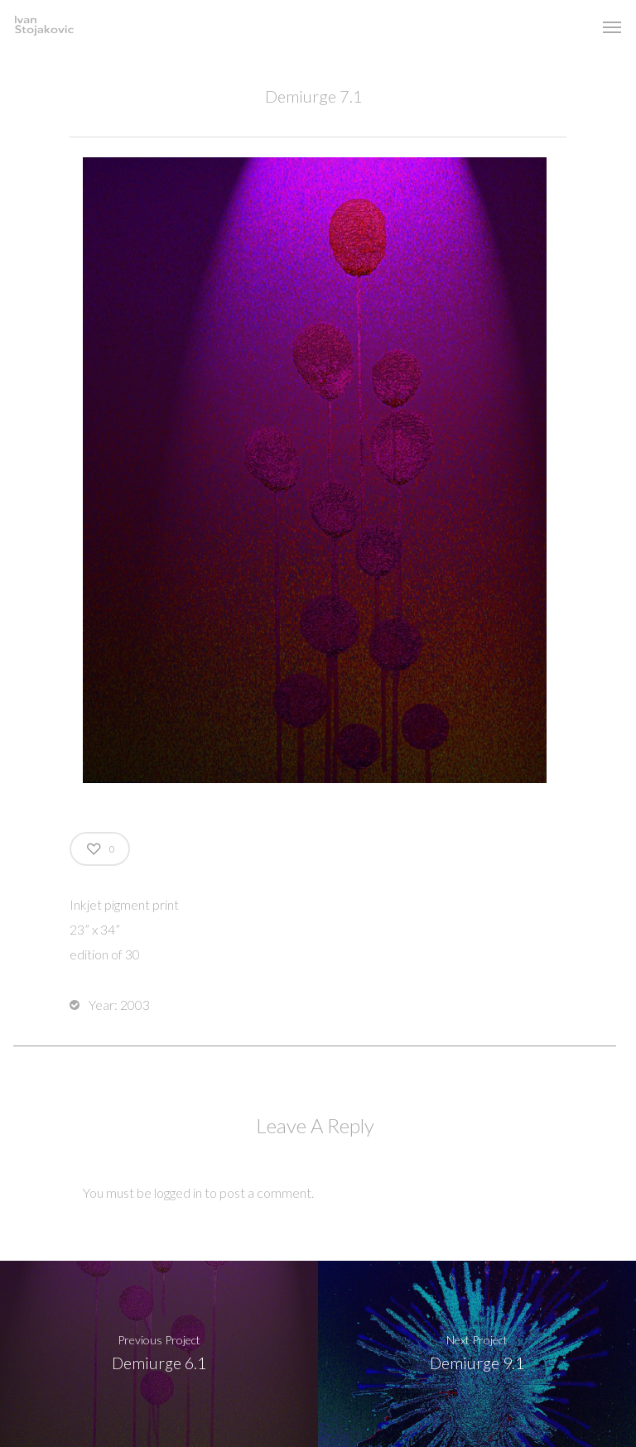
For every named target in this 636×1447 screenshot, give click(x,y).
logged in (178, 1192)
